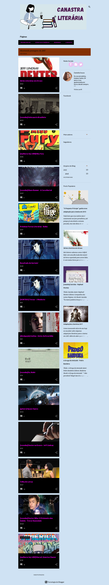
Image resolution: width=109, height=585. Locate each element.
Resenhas (56, 42)
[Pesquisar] (89, 6)
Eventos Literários (42, 42)
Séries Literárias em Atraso (72, 248)
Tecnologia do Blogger (54, 582)
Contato (68, 42)
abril (67, 174)
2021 (65, 170)
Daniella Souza (79, 73)
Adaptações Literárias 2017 (73, 324)
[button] (56, 88)
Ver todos (23, 53)
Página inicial (25, 42)
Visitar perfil (78, 89)
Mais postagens (39, 575)
